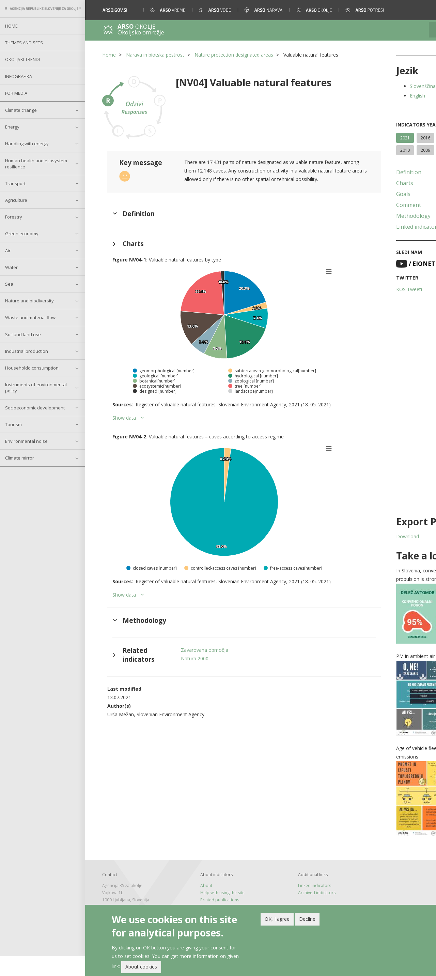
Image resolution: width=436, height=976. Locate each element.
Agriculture (16, 200)
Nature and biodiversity (29, 301)
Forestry (13, 217)
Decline (307, 919)
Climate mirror (19, 458)
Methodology (373, 228)
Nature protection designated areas (233, 54)
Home (11, 26)
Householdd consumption (32, 368)
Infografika (18, 76)
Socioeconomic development (35, 408)
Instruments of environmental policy (36, 387)
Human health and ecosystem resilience (36, 163)
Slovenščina (383, 86)
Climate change (21, 110)
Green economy (21, 233)
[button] (421, 10)
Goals (363, 206)
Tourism (13, 424)
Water (11, 267)
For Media (16, 93)
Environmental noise (26, 441)
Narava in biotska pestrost (155, 54)
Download (367, 548)
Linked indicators (378, 239)
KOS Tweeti (369, 301)
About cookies (141, 966)
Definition (369, 184)
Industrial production (26, 351)
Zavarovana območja (194, 646)
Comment (368, 217)
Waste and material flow (30, 317)
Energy (12, 127)
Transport (15, 183)
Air (8, 250)
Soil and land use (23, 334)
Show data (124, 414)
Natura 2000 (185, 655)
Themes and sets (24, 43)
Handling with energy (27, 143)
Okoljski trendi (22, 59)
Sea (9, 284)
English (377, 95)
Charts (364, 195)
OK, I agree (277, 919)
